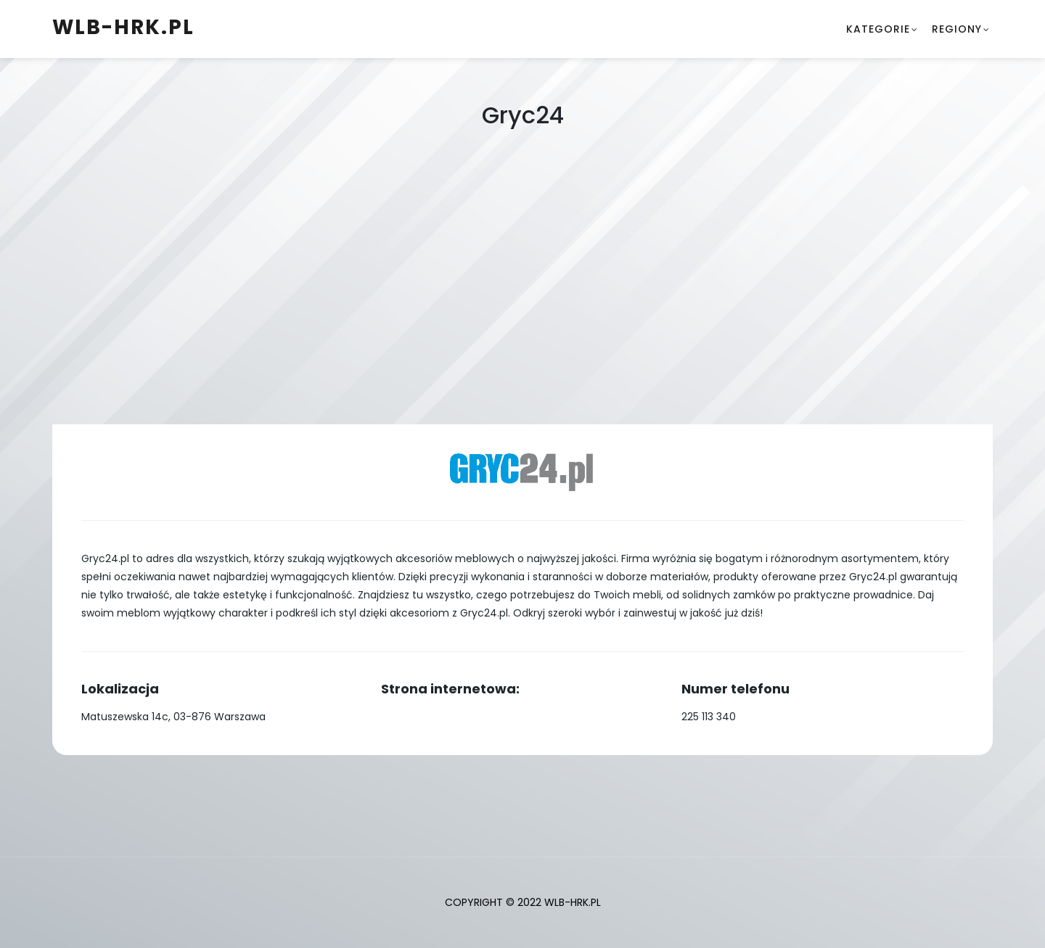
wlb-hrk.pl (123, 27)
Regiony (957, 29)
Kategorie (878, 29)
